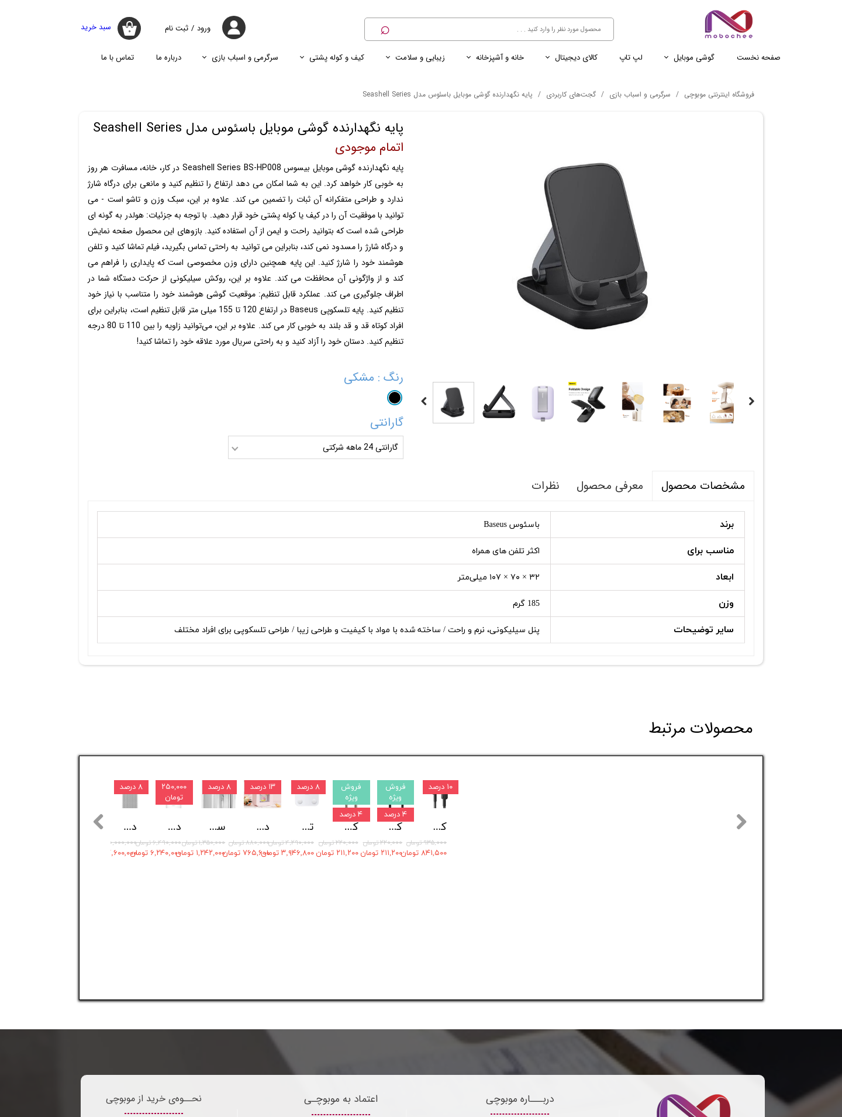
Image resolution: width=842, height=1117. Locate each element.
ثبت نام (176, 28)
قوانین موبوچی (154, 977)
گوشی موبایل (694, 57)
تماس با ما (117, 57)
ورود (203, 28)
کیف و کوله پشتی (336, 57)
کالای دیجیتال (576, 57)
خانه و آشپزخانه (500, 57)
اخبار (217, 1107)
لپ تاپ (631, 57)
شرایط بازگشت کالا (153, 947)
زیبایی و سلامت (420, 57)
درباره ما (168, 57)
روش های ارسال (154, 1007)
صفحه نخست (759, 57)
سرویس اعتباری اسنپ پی (154, 1038)
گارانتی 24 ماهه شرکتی (360, 447)
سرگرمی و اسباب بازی (245, 57)
